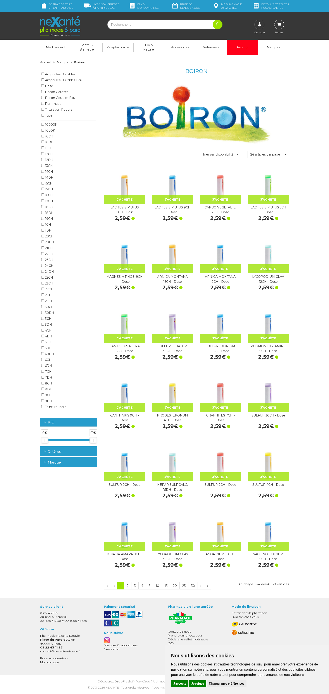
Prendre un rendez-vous (185, 635)
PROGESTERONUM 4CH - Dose (172, 417)
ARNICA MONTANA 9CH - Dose (220, 279)
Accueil (45, 62)
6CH (46, 360)
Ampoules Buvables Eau (61, 80)
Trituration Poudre (56, 110)
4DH (46, 336)
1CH (46, 225)
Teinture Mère (53, 407)
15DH (47, 189)
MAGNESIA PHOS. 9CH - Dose (124, 279)
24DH (47, 272)
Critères (52, 451)
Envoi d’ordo (144, 6)
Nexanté (112, 687)
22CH (47, 254)
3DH (46, 325)
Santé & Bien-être (86, 47)
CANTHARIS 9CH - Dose (124, 417)
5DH (46, 348)
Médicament (55, 47)
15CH (47, 183)
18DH (47, 213)
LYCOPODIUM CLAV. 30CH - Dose (172, 556)
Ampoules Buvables (58, 74)
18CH (47, 207)
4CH (46, 330)
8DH (46, 389)
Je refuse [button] (197, 683)
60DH (47, 354)
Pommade (51, 104)
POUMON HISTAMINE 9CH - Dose (268, 348)
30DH (47, 313)
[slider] (44, 440)
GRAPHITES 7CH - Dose (220, 417)
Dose (47, 86)
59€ (101, 6)
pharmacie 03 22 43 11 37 (227, 6)
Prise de (185, 6)
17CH (47, 201)
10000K (49, 125)
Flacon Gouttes (54, 92)
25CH (47, 277)
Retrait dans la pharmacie (250, 613)
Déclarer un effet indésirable (188, 639)
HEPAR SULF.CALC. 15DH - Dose (172, 487)
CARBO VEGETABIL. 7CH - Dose (220, 209)
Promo (242, 47)
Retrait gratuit (56, 6)
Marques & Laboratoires (121, 645)
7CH (46, 372)
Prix (48, 422)
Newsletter (112, 649)
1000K (48, 130)
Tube (47, 115)
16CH (47, 195)
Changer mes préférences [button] (226, 683)
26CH (47, 283)
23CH (47, 260)
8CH (46, 383)
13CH (47, 166)
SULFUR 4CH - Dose (268, 485)
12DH (47, 160)
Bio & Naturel (149, 47)
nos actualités (271, 6)
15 (166, 586)
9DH (46, 401)
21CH (47, 248)
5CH (46, 342)
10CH (47, 136)
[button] (220, 154)
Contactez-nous (179, 631)
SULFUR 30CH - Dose (268, 415)
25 (184, 586)
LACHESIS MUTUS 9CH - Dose (172, 209)
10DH (47, 142)
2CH (46, 295)
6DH (46, 366)
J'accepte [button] (179, 683)
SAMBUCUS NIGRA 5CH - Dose (125, 348)
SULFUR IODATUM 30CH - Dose (172, 348)
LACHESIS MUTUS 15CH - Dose (124, 209)
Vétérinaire (211, 47)
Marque (63, 62)
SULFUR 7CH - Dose (220, 485)
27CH (47, 289)
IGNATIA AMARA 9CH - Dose (125, 556)
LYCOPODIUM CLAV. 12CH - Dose (268, 279)
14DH (47, 177)
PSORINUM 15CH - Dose (220, 556)
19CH (47, 219)
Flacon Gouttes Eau (58, 98)
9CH (46, 395)
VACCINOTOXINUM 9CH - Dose (268, 556)
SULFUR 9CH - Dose (124, 485)
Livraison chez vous (245, 617)
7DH (46, 377)
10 (157, 586)
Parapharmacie (117, 47)
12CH (47, 154)
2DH (46, 301)
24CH (47, 266)
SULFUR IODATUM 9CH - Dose (220, 348)
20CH (47, 236)
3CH (46, 319)
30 (193, 586)
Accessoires (180, 47)
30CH (47, 307)
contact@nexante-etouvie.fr (60, 651)
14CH (47, 172)
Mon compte (49, 662)
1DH (46, 230)
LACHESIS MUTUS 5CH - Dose (268, 209)
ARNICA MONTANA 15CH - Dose (172, 279)
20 (175, 586)
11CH (46, 148)
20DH (47, 242)
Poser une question (54, 658)
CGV (171, 643)
